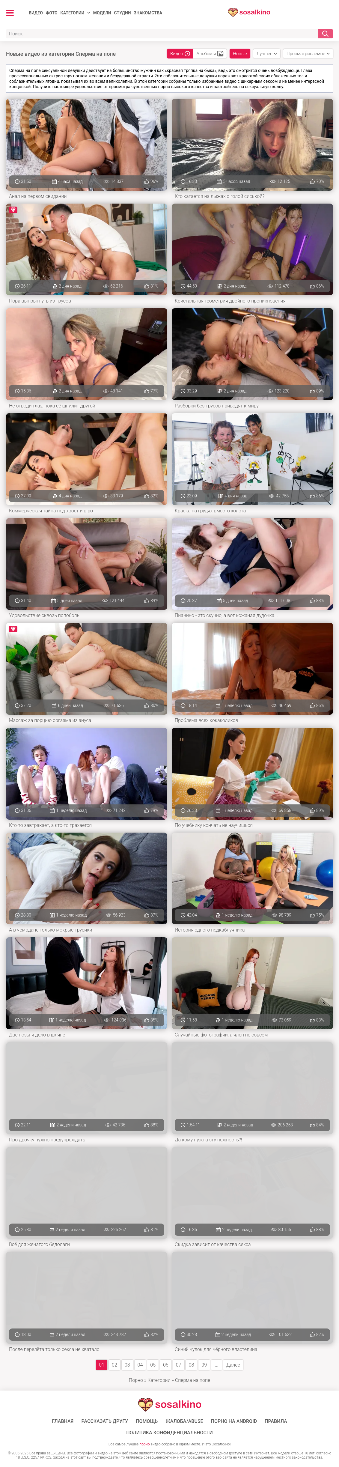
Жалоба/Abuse (184, 1421)
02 (114, 1365)
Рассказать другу (104, 1421)
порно (144, 1444)
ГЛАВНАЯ (62, 1421)
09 (204, 1365)
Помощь (147, 1421)
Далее (233, 1365)
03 (127, 1365)
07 (178, 1365)
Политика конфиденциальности (169, 1433)
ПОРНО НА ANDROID (234, 1421)
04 (140, 1365)
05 (153, 1365)
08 (191, 1365)
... (216, 1365)
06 (165, 1365)
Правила (276, 1421)
